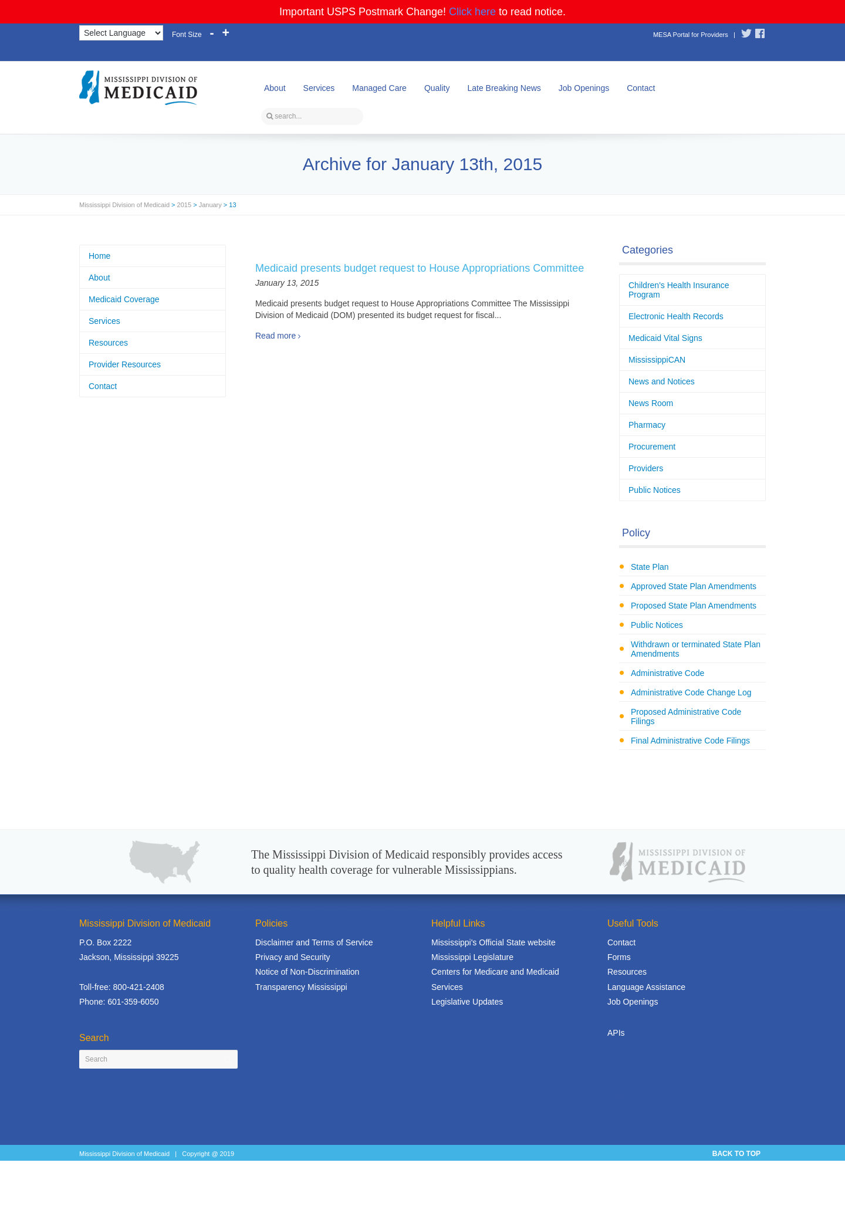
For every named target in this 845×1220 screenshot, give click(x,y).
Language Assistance (646, 987)
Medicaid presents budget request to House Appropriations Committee (419, 268)
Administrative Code (667, 673)
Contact (641, 88)
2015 (184, 204)
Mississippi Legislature (472, 957)
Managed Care (379, 88)
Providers (645, 468)
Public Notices (654, 490)
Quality (437, 88)
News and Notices (661, 381)
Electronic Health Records (676, 316)
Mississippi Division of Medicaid (124, 204)
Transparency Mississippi (301, 987)
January (210, 204)
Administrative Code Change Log (691, 692)
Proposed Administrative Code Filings (686, 716)
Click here (472, 12)
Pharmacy (646, 425)
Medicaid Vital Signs (665, 338)
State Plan (650, 567)
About (275, 88)
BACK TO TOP (736, 1154)
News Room (650, 403)
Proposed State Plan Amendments (693, 605)
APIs (616, 1032)
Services (319, 88)
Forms (619, 957)
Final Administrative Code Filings (690, 740)
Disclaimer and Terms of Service (314, 942)
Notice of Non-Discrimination (307, 971)
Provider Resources (125, 364)
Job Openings (584, 88)
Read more (275, 335)
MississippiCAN (656, 359)
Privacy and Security (292, 957)
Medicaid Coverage (124, 299)
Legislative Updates (467, 1001)
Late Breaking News (503, 88)
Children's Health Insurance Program (678, 290)
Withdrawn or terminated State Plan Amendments (695, 649)
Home (99, 256)
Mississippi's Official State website (493, 942)
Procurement (651, 446)
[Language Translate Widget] (121, 32)
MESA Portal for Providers (690, 34)
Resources (108, 342)
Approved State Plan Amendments (693, 586)
